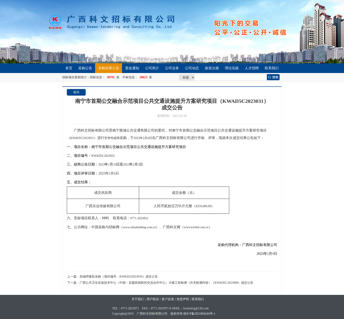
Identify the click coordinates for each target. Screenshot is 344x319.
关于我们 (137, 299)
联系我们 (272, 68)
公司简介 (152, 68)
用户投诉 (153, 299)
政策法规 (212, 68)
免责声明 (183, 299)
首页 (68, 68)
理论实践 (232, 68)
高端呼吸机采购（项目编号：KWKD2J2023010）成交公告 (119, 276)
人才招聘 (252, 68)
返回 (76, 92)
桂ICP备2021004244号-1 (199, 313)
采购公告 (85, 68)
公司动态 (192, 68)
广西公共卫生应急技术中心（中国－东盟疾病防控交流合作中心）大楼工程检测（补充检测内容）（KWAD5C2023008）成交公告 (166, 282)
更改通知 (132, 68)
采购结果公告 (108, 68)
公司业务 (172, 68)
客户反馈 (168, 299)
